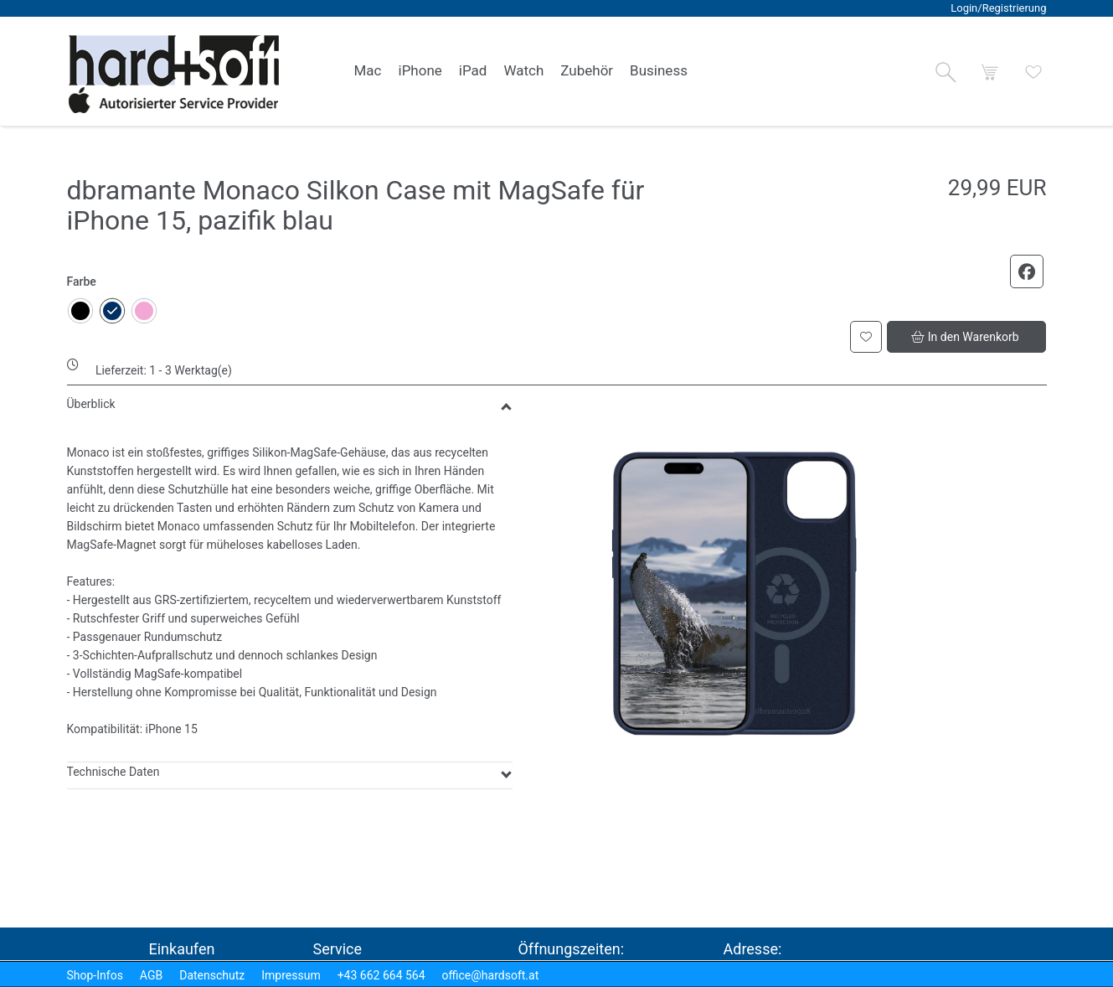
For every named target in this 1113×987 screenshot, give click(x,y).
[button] (945, 72)
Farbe (81, 281)
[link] (368, 71)
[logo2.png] (174, 74)
